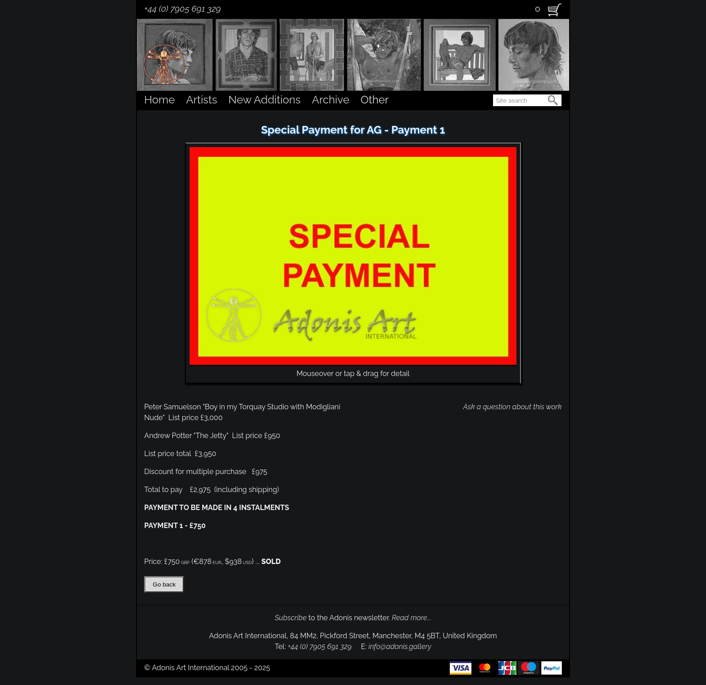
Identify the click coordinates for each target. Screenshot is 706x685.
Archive (330, 99)
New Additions (264, 99)
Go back (164, 584)
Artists (201, 99)
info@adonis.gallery (399, 646)
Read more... (411, 617)
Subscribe (291, 617)
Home (159, 99)
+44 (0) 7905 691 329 (182, 8)
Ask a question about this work (512, 407)
